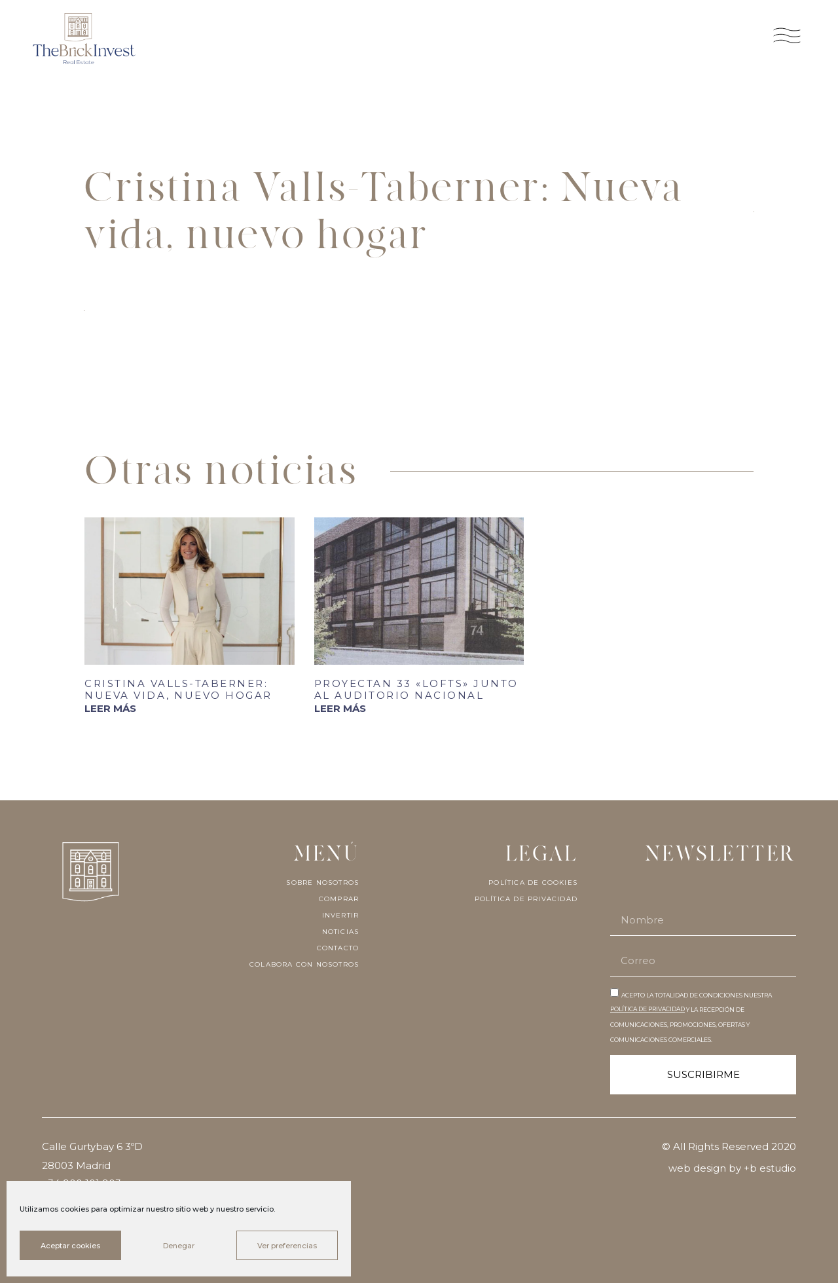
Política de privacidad (526, 899)
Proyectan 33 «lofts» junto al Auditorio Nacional (416, 689)
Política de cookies (532, 883)
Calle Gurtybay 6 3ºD (93, 1146)
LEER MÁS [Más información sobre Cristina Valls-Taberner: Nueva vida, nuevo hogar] (110, 708)
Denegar (178, 1245)
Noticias (340, 932)
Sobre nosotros (322, 883)
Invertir (340, 916)
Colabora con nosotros (304, 965)
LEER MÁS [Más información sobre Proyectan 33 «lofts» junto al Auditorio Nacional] (340, 708)
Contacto (338, 948)
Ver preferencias (287, 1245)
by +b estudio (762, 1168)
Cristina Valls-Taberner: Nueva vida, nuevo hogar (178, 689)
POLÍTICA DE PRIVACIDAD (647, 1009)
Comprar (339, 899)
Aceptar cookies (70, 1245)
